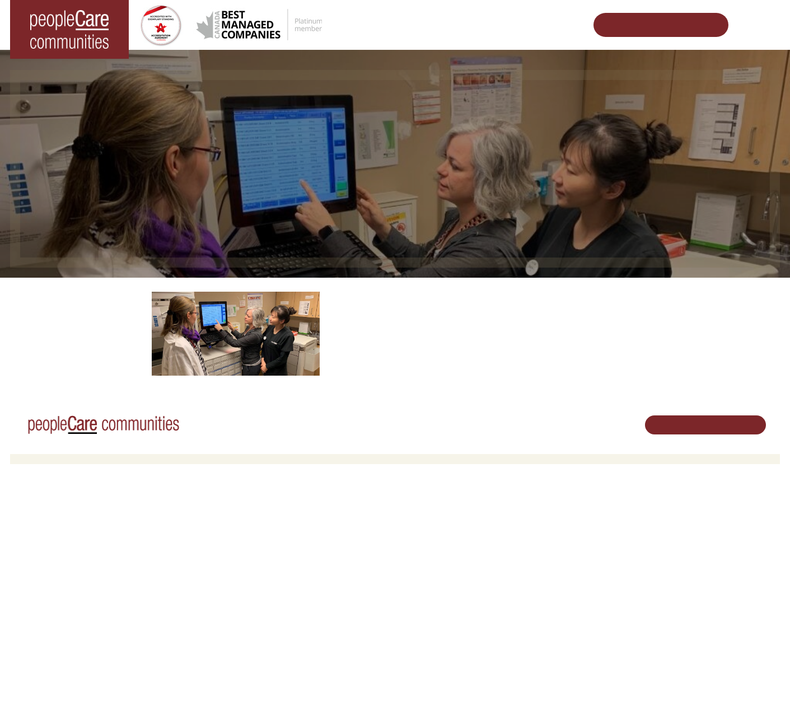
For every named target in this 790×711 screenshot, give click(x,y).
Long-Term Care (47, 515)
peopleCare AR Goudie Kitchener (74, 529)
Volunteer (420, 529)
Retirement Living (243, 515)
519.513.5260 (683, 553)
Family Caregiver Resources (258, 558)
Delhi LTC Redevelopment (255, 572)
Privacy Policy (228, 685)
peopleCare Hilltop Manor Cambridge (80, 543)
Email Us (675, 572)
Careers (417, 515)
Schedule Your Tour (652, 25)
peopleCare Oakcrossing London (73, 558)
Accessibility (552, 618)
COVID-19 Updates (243, 543)
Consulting (550, 604)
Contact (546, 647)
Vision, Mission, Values (570, 515)
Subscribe (548, 633)
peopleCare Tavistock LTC (62, 572)
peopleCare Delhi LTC (55, 601)
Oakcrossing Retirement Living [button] (262, 529)
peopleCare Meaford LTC (60, 586)
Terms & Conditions (166, 685)
